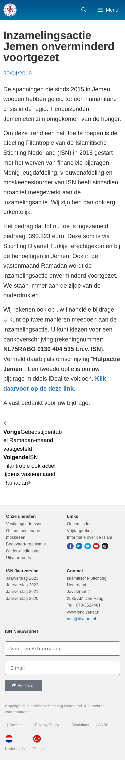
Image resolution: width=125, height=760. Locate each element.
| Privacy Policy (46, 725)
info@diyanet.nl (81, 619)
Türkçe (39, 749)
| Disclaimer (79, 725)
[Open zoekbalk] (84, 10)
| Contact (15, 725)
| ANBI (101, 725)
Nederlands (15, 749)
